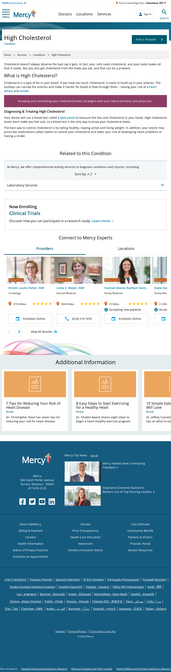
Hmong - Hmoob (77, 601)
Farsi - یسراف (135, 601)
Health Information (30, 544)
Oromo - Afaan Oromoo (25, 601)
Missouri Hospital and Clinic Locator (91, 669)
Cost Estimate (140, 524)
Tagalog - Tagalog (97, 587)
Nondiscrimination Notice (85, 550)
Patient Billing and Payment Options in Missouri (143, 669)
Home (7, 55)
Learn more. (101, 221)
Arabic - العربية (55, 609)
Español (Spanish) (70, 587)
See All (94, 455)
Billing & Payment (31, 531)
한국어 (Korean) (93, 579)
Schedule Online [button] (30, 319)
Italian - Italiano (155, 609)
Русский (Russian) (154, 579)
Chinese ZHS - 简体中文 (107, 601)
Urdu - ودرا (154, 601)
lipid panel (67, 118)
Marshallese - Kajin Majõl (110, 594)
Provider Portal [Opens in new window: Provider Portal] (140, 544)
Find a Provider (149, 39)
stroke (24, 91)
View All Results (44, 331)
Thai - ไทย (11, 609)
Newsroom (85, 544)
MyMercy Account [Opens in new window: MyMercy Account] (12, 3)
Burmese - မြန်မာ (79, 609)
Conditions (39, 55)
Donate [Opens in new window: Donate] (85, 524)
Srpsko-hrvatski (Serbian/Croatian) (32, 587)
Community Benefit (140, 531)
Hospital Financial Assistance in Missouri (44, 669)
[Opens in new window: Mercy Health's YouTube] (42, 501)
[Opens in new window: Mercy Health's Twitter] (32, 501)
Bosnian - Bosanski (52, 594)
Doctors (65, 14)
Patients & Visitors (140, 537)
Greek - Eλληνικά (79, 594)
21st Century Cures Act (103, 631)
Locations (84, 14)
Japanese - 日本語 (130, 609)
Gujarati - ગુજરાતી (104, 609)
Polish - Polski (54, 601)
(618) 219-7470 (78, 319)
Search (164, 14)
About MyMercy (30, 524)
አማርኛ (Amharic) (15, 579)
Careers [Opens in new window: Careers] (30, 537)
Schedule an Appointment (30, 557)
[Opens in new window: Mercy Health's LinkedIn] (52, 501)
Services (104, 14)
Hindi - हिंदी (154, 587)
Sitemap (60, 631)
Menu (6, 14)
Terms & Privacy (77, 631)
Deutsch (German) (68, 579)
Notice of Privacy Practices (30, 550)
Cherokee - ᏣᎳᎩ (32, 609)
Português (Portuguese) (123, 579)
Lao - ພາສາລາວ (26, 594)
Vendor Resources (140, 550)
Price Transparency (85, 531)
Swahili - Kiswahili (142, 594)
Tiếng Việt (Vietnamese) (128, 587)
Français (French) (41, 579)
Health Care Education (85, 537)
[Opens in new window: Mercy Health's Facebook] (22, 501)
